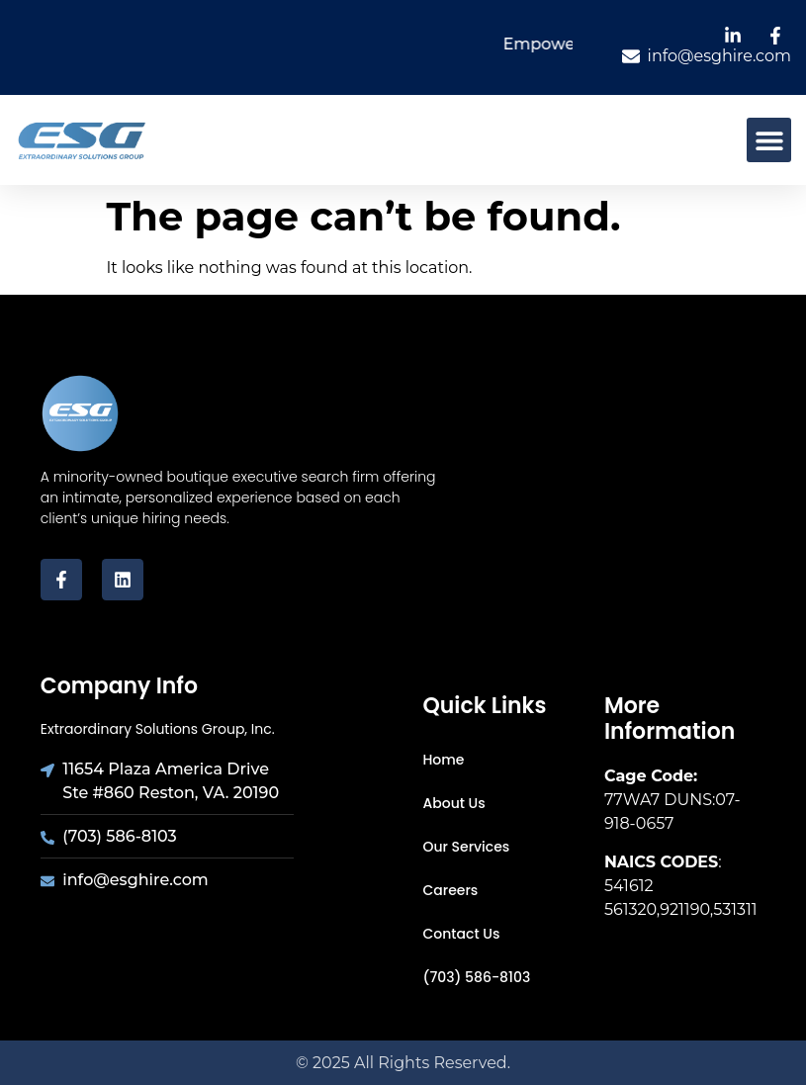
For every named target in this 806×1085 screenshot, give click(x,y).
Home (444, 759)
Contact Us (461, 934)
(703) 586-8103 (477, 977)
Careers (451, 890)
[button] (769, 140)
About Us (454, 803)
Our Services (466, 847)
